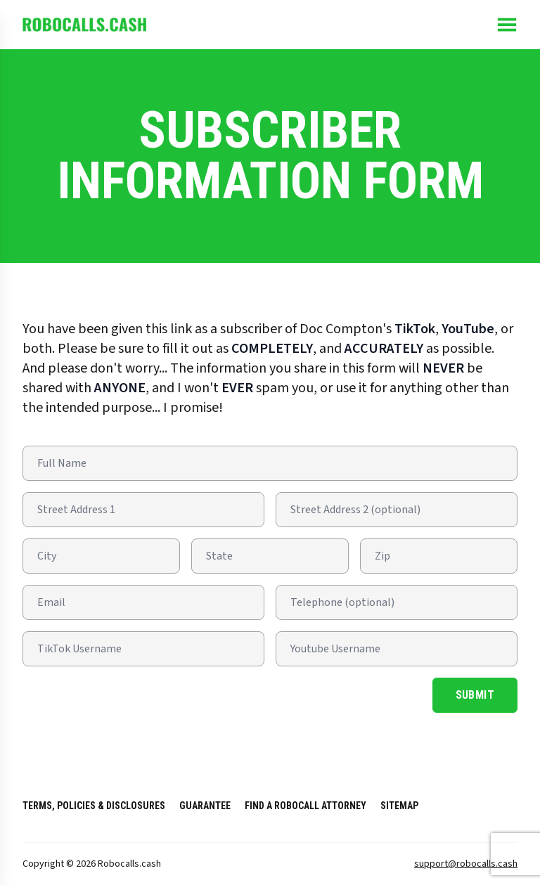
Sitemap (399, 805)
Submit (475, 695)
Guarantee (205, 805)
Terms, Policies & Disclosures (93, 805)
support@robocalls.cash (466, 864)
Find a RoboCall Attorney (305, 805)
